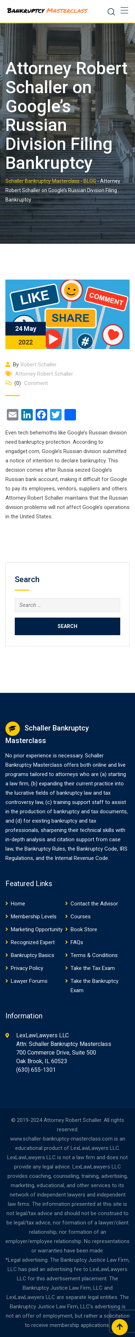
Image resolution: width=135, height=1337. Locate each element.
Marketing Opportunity (37, 929)
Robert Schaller (39, 364)
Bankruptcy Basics (32, 955)
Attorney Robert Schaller (44, 374)
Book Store (84, 929)
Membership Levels (34, 916)
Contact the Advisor (94, 903)
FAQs (77, 942)
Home (18, 903)
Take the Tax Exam (93, 968)
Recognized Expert (33, 942)
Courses (81, 916)
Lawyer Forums (29, 981)
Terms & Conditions (94, 955)
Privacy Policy (27, 968)
